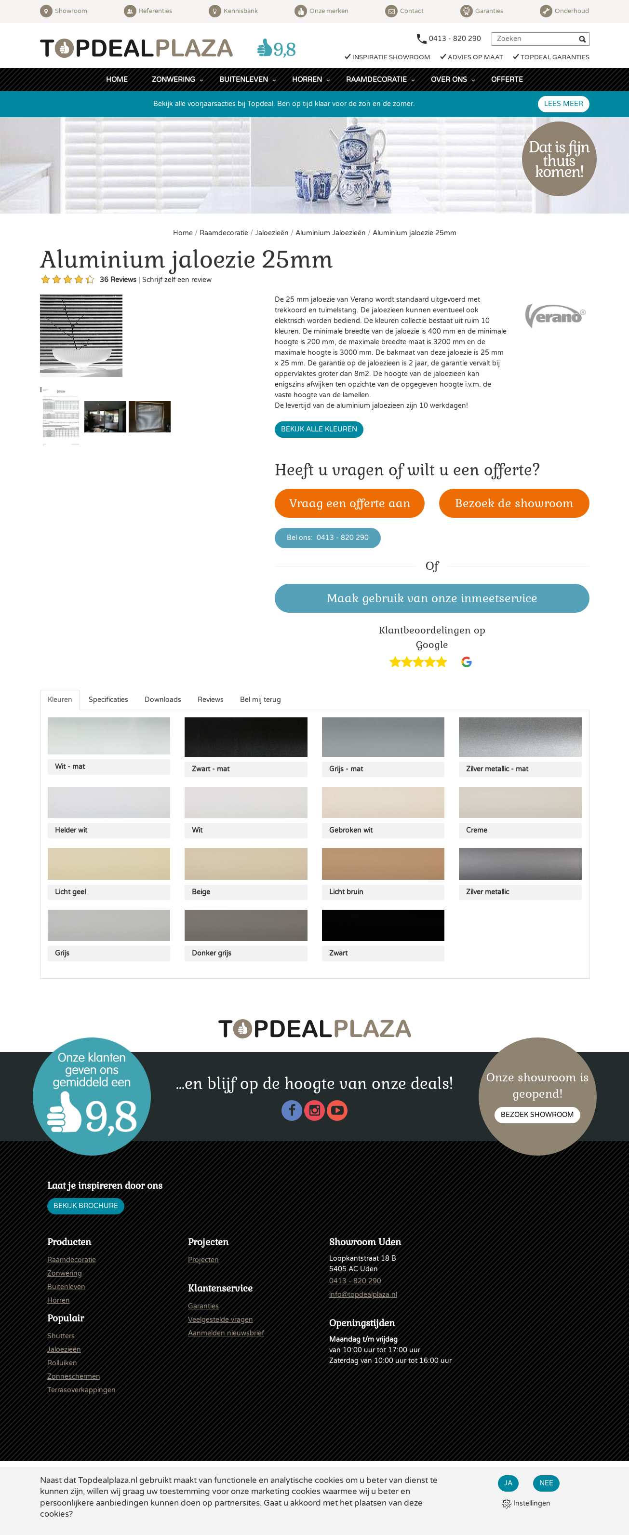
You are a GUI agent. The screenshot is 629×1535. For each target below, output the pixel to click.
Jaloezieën (273, 233)
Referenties (148, 11)
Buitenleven (243, 80)
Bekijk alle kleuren (319, 429)
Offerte (507, 80)
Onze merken (321, 11)
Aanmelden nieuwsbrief (226, 1333)
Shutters (61, 1336)
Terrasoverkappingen (81, 1390)
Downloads (163, 700)
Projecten (203, 1260)
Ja (508, 1483)
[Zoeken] (583, 40)
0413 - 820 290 (455, 39)
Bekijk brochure (86, 1206)
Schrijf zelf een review (177, 280)
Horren (307, 80)
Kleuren (60, 700)
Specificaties (108, 700)
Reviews (211, 700)
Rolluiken (62, 1363)
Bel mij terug (260, 700)
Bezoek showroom (537, 1115)
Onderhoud (564, 11)
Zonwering (173, 80)
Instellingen (526, 1503)
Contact (404, 11)
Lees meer (563, 104)
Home (117, 80)
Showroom (63, 11)
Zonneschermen (73, 1377)
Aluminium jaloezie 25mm (414, 233)
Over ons (449, 80)
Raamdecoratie (376, 80)
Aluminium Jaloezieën (331, 233)
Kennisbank (233, 11)
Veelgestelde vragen (220, 1320)
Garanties (481, 11)
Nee (546, 1483)
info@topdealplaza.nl (363, 1295)
